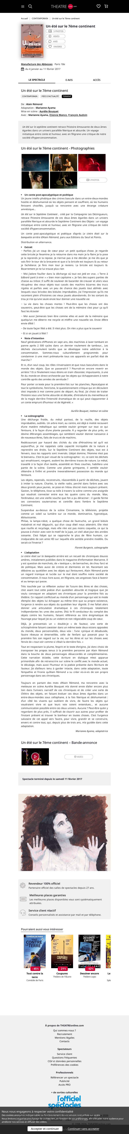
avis (53, 41)
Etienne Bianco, (58, 115)
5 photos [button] (93, 180)
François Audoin (77, 115)
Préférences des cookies (64, 1064)
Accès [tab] (96, 80)
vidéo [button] (78, 756)
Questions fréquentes (64, 1057)
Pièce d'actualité (50, 96)
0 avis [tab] (69, 80)
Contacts (64, 1041)
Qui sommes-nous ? (64, 1030)
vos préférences (80, 1118)
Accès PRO (64, 1084)
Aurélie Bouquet (49, 111)
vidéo (54, 36)
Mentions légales (64, 1037)
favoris (55, 46)
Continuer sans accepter (83, 1129)
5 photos (56, 31)
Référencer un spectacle (65, 1077)
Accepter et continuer (45, 1129)
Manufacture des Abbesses (37, 64)
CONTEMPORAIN (29, 96)
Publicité (64, 1081)
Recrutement (64, 1034)
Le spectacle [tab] (37, 79)
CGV (50, 1061)
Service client (64, 1054)
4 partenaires (24, 1118)
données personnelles (68, 1061)
